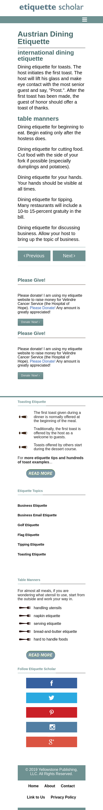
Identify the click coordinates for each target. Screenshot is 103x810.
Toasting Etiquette (32, 554)
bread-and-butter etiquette (55, 632)
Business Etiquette (32, 505)
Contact (68, 786)
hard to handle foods (51, 639)
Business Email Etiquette (37, 515)
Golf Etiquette (28, 525)
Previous (34, 255)
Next (69, 255)
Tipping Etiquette (31, 544)
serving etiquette (47, 624)
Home (33, 786)
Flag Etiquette (28, 535)
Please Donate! (42, 308)
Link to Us (36, 797)
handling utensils (48, 608)
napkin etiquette (47, 616)
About (49, 786)
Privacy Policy (63, 797)
